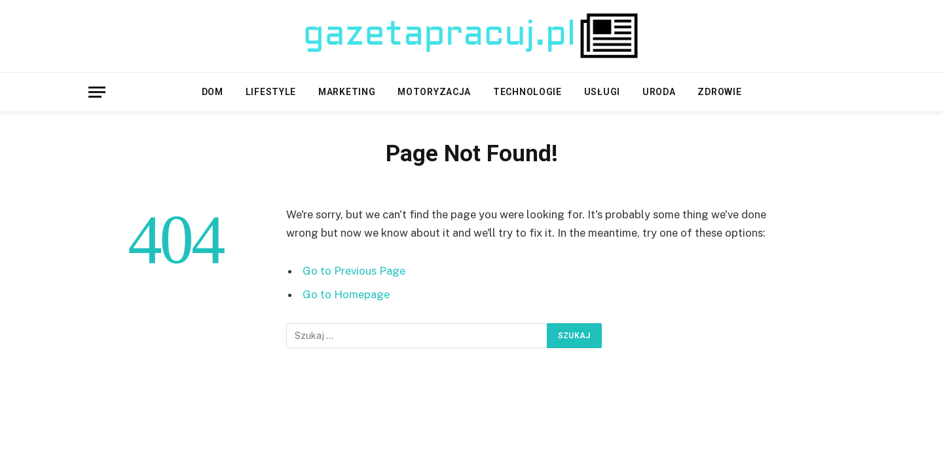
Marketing (346, 92)
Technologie (527, 92)
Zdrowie (719, 92)
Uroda (659, 92)
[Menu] (96, 92)
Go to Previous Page (354, 270)
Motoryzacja (434, 92)
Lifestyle (271, 92)
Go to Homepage (346, 294)
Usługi (602, 92)
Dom (212, 92)
